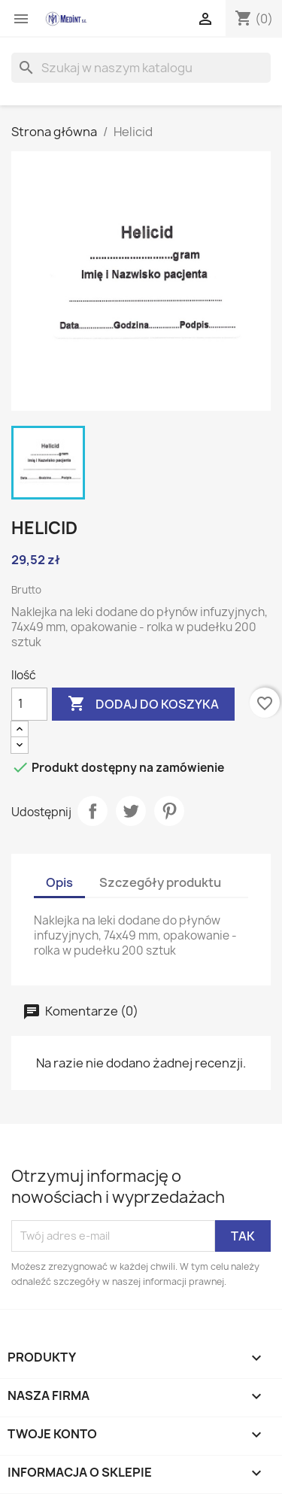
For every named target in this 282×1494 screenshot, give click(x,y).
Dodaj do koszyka (143, 704)
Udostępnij (92, 811)
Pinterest (169, 811)
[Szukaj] (141, 68)
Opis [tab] (59, 882)
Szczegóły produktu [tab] (160, 882)
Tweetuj (131, 811)
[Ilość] (29, 704)
